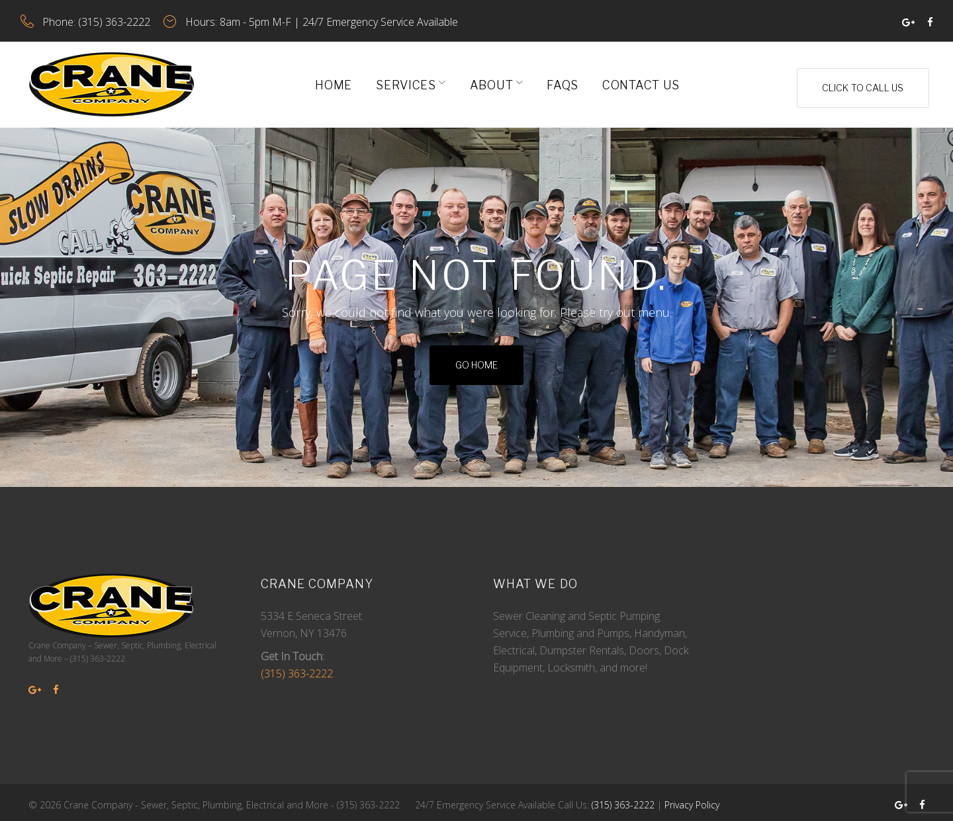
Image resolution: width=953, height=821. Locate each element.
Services (402, 79)
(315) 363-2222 (123, 19)
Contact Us (637, 79)
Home (329, 79)
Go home (476, 359)
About (488, 79)
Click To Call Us (858, 79)
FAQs (558, 79)
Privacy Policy (691, 799)
